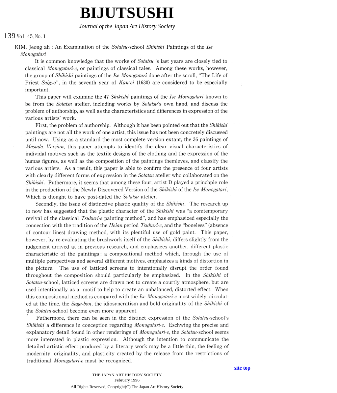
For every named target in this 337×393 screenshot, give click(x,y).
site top (242, 368)
